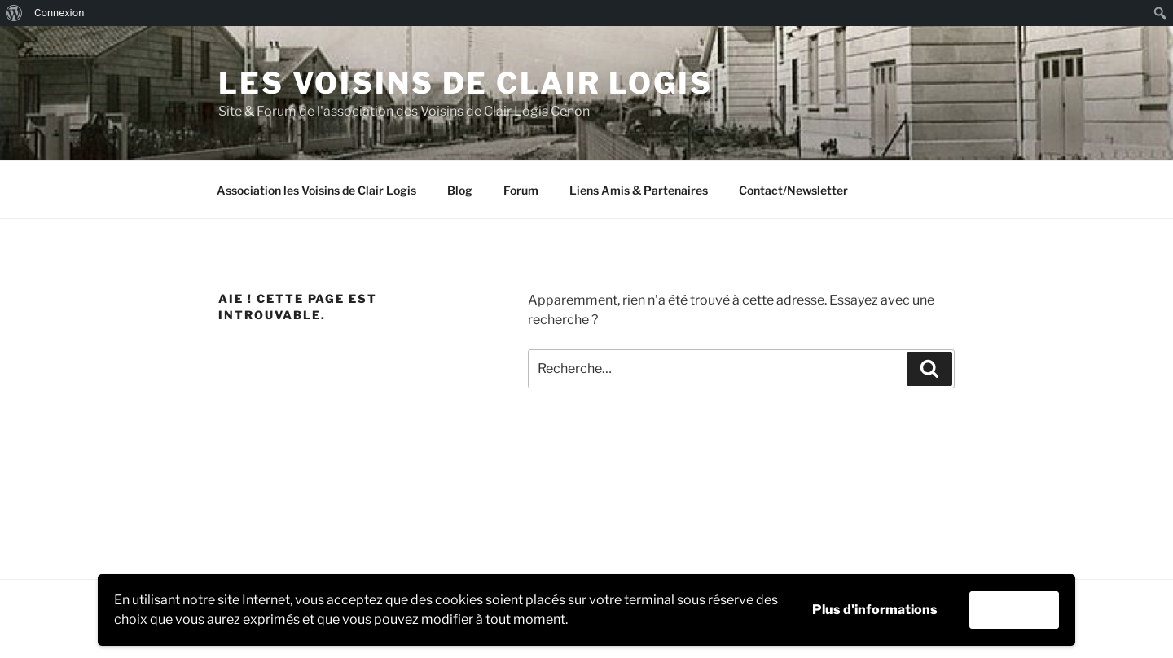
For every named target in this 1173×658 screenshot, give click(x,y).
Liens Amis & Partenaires (638, 190)
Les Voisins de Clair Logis (465, 83)
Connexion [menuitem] (59, 13)
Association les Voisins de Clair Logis (316, 190)
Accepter (1014, 609)
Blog (459, 190)
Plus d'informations (875, 609)
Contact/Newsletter (793, 190)
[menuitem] (14, 13)
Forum (520, 190)
